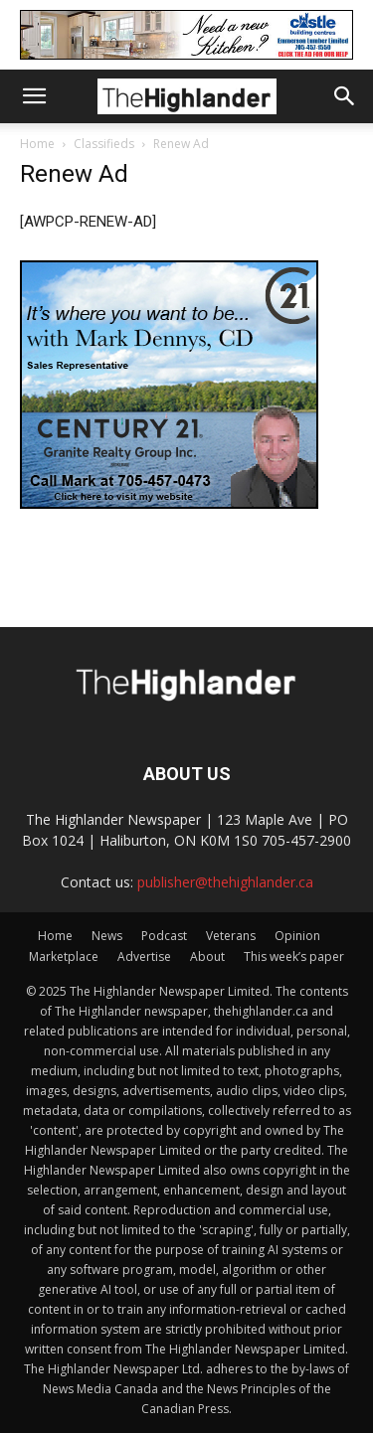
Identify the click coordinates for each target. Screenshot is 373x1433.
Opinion (297, 935)
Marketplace (63, 956)
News (107, 935)
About (207, 956)
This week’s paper (294, 956)
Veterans (231, 935)
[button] (34, 96)
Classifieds (104, 143)
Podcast (164, 935)
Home (37, 143)
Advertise (144, 956)
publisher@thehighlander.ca (225, 882)
